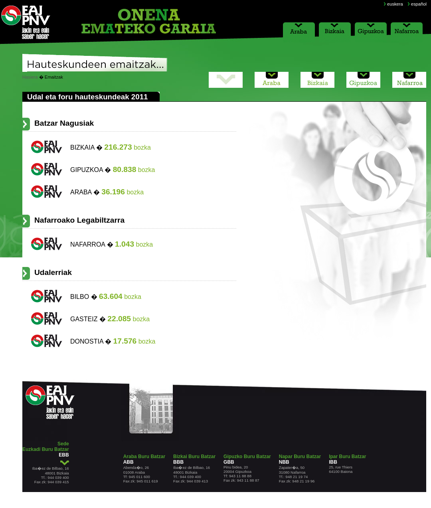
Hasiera (30, 77)
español (419, 4)
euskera (395, 4)
